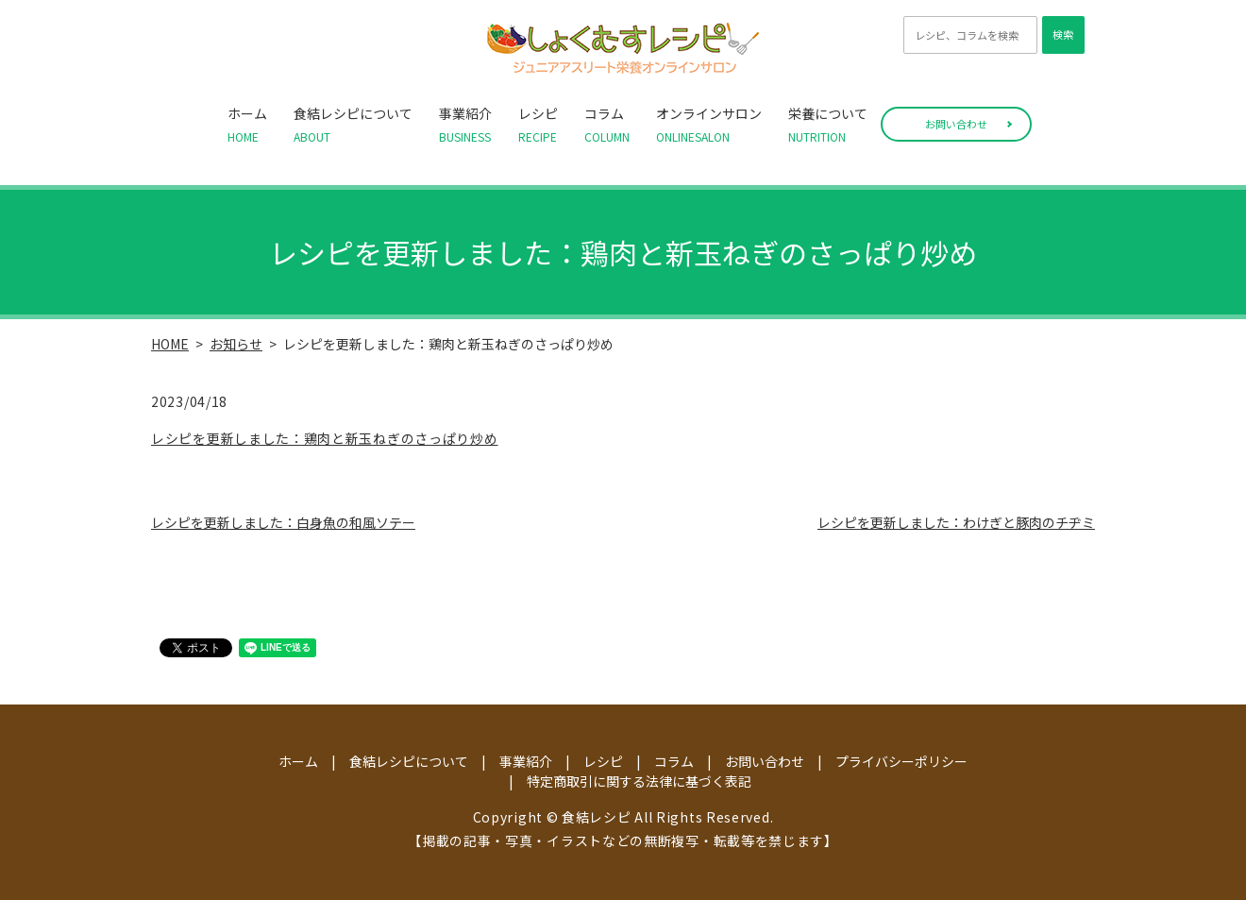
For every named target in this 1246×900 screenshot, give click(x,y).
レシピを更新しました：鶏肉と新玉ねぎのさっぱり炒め (324, 438)
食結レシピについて (353, 124)
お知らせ (236, 343)
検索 (1062, 34)
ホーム (247, 124)
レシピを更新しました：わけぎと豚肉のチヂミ (956, 522)
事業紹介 (465, 124)
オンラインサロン (709, 124)
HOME (170, 343)
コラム (607, 124)
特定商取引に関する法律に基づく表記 (639, 781)
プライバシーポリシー (901, 761)
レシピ (538, 124)
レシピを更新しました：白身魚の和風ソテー (283, 522)
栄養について (827, 124)
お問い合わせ (956, 123)
